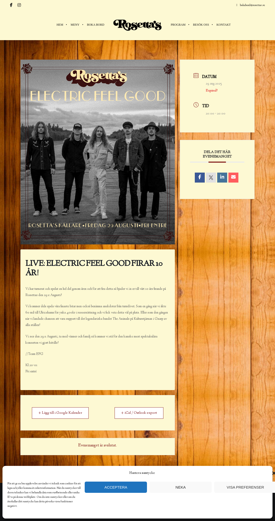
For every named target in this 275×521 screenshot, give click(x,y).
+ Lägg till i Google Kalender (61, 413)
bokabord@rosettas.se (250, 5)
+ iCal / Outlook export (138, 413)
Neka (181, 487)
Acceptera (115, 487)
